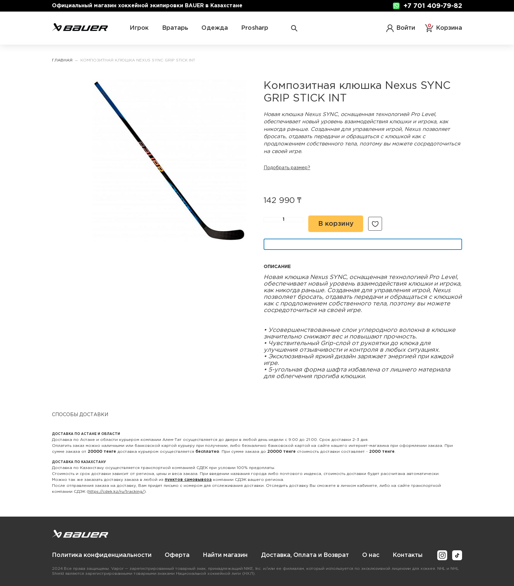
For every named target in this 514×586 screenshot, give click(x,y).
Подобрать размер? (287, 168)
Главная (62, 60)
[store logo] (80, 30)
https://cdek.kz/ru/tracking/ (116, 491)
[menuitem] (101, 555)
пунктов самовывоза (188, 480)
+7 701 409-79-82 (433, 6)
